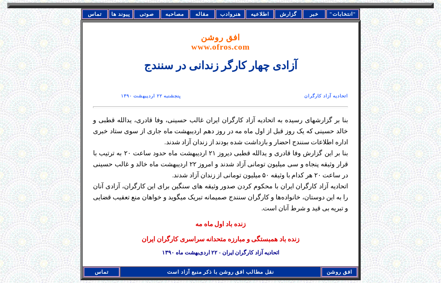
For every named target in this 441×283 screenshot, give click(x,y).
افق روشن (220, 42)
